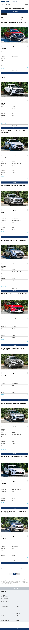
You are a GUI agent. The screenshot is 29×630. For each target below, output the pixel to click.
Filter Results (14, 11)
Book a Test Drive (14, 70)
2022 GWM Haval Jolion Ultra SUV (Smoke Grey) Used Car (13, 186)
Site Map (17, 620)
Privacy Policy (18, 613)
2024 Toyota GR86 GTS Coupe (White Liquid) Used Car (14, 457)
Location (8, 4)
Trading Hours (6, 598)
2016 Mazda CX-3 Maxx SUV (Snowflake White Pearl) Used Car (13, 131)
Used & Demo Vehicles (5, 601)
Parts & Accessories (4, 606)
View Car (14, 72)
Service (2, 603)
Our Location (18, 603)
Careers (17, 615)
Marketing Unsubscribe (5, 620)
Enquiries (17, 606)
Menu (26, 4)
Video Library (3, 617)
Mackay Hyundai (13, 1)
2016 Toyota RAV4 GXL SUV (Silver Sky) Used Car (13, 240)
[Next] (27, 46)
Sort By (2, 17)
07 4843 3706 (5, 596)
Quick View (14, 67)
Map (1, 598)
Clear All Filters (25, 13)
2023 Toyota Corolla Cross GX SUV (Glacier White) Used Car (14, 76)
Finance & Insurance (4, 608)
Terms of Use (18, 610)
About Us (2, 615)
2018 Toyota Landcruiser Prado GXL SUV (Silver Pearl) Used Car (13, 349)
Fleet (2, 610)
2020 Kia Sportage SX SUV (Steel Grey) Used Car (13, 403)
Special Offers (18, 601)
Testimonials (18, 617)
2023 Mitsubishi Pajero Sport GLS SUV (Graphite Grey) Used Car (13, 512)
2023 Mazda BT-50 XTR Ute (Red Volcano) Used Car (14, 22)
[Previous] (1, 46)
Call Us (2, 4)
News (17, 608)
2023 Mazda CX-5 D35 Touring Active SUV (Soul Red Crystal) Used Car (14, 294)
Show (22, 17)
